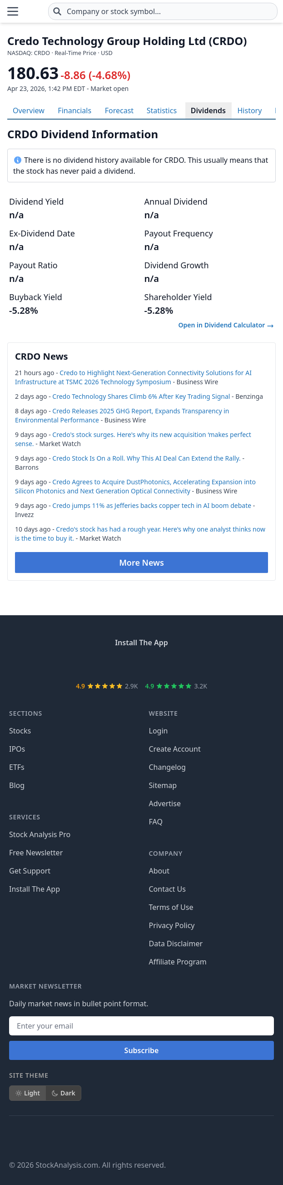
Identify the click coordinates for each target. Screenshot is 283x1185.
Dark (63, 1093)
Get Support (29, 871)
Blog (17, 785)
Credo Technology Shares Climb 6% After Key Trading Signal (141, 396)
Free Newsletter (36, 853)
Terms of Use (171, 907)
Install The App (34, 889)
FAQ (156, 822)
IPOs (17, 749)
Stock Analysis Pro (39, 834)
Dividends (208, 110)
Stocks (20, 731)
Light (27, 1093)
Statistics (162, 110)
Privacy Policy (172, 925)
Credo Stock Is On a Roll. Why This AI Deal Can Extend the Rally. (146, 458)
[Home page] (33, 11)
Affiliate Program (178, 962)
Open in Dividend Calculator (226, 325)
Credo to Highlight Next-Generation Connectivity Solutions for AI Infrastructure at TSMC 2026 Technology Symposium (133, 377)
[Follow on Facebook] (16, 1137)
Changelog (167, 767)
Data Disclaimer (176, 944)
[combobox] (163, 11)
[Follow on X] (42, 1137)
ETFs (17, 767)
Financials (74, 110)
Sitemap (163, 785)
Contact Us (167, 889)
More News (141, 562)
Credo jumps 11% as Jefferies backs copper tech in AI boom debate (151, 505)
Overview (29, 110)
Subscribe (141, 1050)
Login (158, 731)
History (249, 110)
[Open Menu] (12, 11)
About (159, 871)
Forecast (119, 110)
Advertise (165, 803)
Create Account (175, 749)
